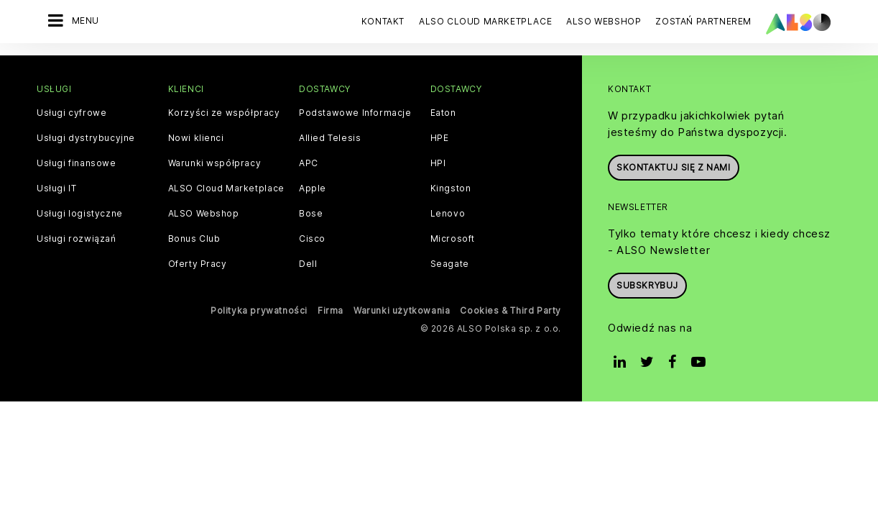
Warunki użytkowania (401, 309)
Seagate (449, 263)
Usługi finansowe (76, 163)
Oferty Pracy (197, 263)
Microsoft (452, 238)
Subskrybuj (647, 284)
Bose (311, 213)
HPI (438, 163)
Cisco (312, 238)
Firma (330, 309)
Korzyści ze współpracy (224, 112)
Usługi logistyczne (80, 213)
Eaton (443, 112)
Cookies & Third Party (510, 309)
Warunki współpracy (215, 163)
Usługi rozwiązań (76, 238)
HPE (439, 137)
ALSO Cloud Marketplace (226, 188)
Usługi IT (56, 188)
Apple (312, 188)
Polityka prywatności (259, 309)
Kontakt (383, 21)
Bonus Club (194, 238)
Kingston (450, 188)
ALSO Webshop (203, 213)
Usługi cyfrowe (71, 112)
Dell (308, 263)
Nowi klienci (196, 137)
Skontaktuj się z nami (673, 166)
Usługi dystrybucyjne (86, 137)
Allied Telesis (330, 137)
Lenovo (448, 213)
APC (308, 163)
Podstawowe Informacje (355, 112)
